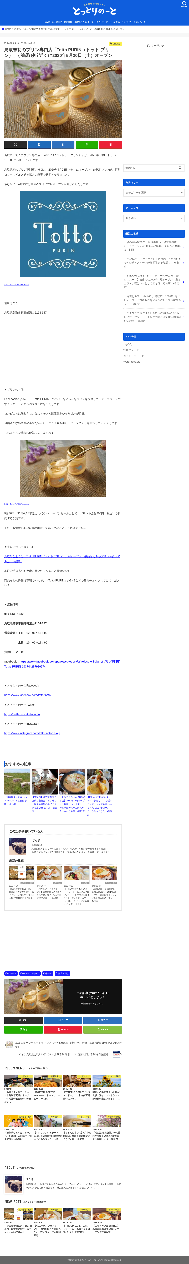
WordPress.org (131, 361)
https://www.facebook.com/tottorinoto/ (28, 695)
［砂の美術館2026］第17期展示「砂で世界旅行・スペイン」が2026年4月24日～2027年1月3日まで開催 (21, 893)
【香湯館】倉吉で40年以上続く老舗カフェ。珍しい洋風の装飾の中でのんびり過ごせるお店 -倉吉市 (44, 804)
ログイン (128, 344)
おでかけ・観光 (27, 883)
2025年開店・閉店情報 (62, 22)
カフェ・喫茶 (111, 883)
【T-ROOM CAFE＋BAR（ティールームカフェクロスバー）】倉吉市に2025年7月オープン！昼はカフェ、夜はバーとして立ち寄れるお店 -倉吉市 (77, 897)
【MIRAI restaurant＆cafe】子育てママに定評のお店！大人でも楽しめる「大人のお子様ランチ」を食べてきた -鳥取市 (99, 806)
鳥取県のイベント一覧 (83, 22)
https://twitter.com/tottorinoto (22, 714)
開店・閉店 (63, 973)
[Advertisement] (63, 748)
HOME (47, 22)
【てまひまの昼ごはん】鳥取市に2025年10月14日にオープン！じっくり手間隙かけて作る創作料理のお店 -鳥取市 (152, 317)
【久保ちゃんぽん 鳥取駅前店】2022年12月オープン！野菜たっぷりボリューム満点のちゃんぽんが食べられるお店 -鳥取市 (72, 804)
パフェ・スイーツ (31, 973)
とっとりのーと (92, 1260)
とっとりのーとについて (120, 22)
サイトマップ (102, 22)
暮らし (49, 973)
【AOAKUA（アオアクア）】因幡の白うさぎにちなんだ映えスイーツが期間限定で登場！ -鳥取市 (49, 893)
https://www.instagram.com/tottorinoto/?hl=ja (32, 733)
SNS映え (57, 883)
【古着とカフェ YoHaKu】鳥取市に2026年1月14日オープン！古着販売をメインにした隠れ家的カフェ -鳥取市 (104, 895)
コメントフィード (133, 356)
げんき (29, 1179)
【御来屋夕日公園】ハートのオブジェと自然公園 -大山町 (16, 801)
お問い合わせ (139, 22)
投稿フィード (131, 350)
